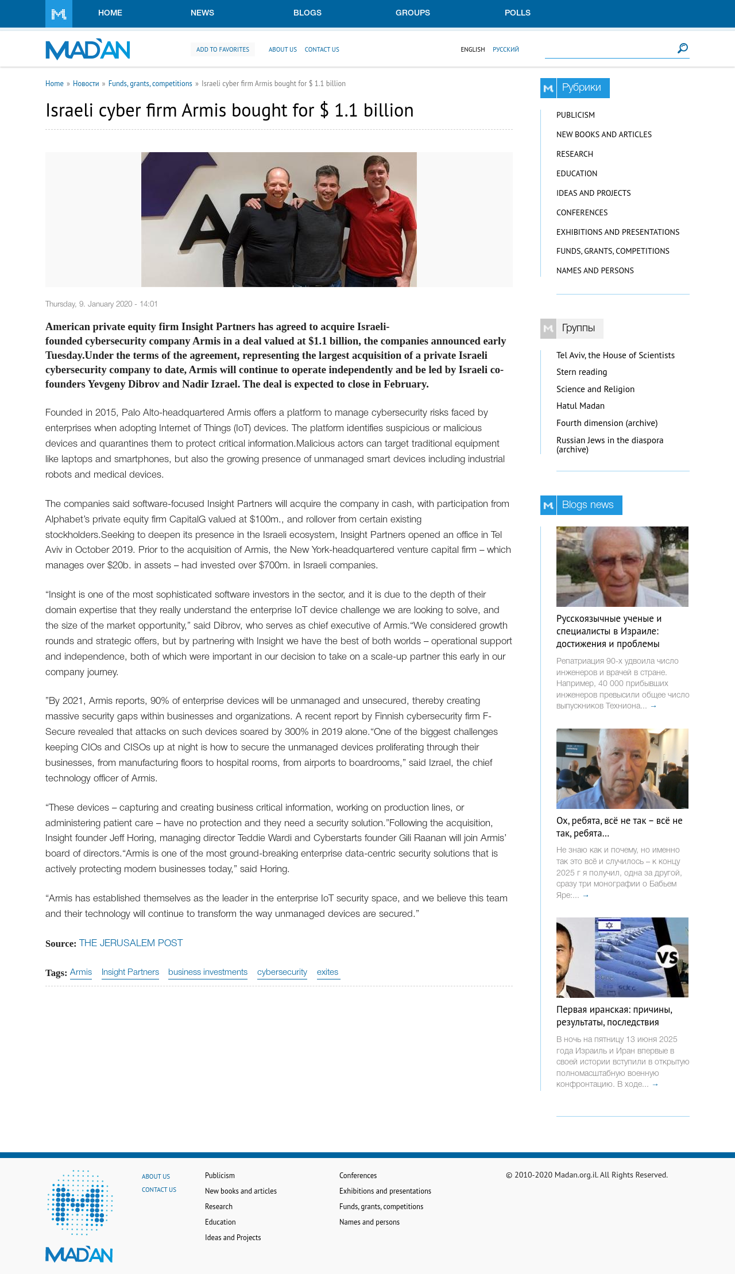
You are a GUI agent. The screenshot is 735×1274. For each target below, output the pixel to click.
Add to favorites (222, 49)
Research (574, 154)
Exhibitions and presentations (617, 232)
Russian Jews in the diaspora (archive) (610, 445)
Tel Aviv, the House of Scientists (615, 355)
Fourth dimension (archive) (607, 423)
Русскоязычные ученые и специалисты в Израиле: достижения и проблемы (609, 631)
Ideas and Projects (593, 193)
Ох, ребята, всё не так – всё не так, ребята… (619, 826)
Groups (413, 13)
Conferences (582, 212)
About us (283, 49)
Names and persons (595, 270)
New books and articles (604, 134)
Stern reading (582, 372)
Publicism (575, 115)
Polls (518, 13)
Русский (506, 49)
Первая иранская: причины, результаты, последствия (614, 1015)
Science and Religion (595, 389)
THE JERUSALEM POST (131, 943)
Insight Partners (130, 973)
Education (576, 173)
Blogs (307, 13)
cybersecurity (282, 973)
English (473, 49)
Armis (81, 973)
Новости (86, 83)
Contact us (322, 49)
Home (110, 13)
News (202, 13)
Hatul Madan (580, 406)
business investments (207, 973)
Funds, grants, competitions (150, 83)
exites (329, 973)
